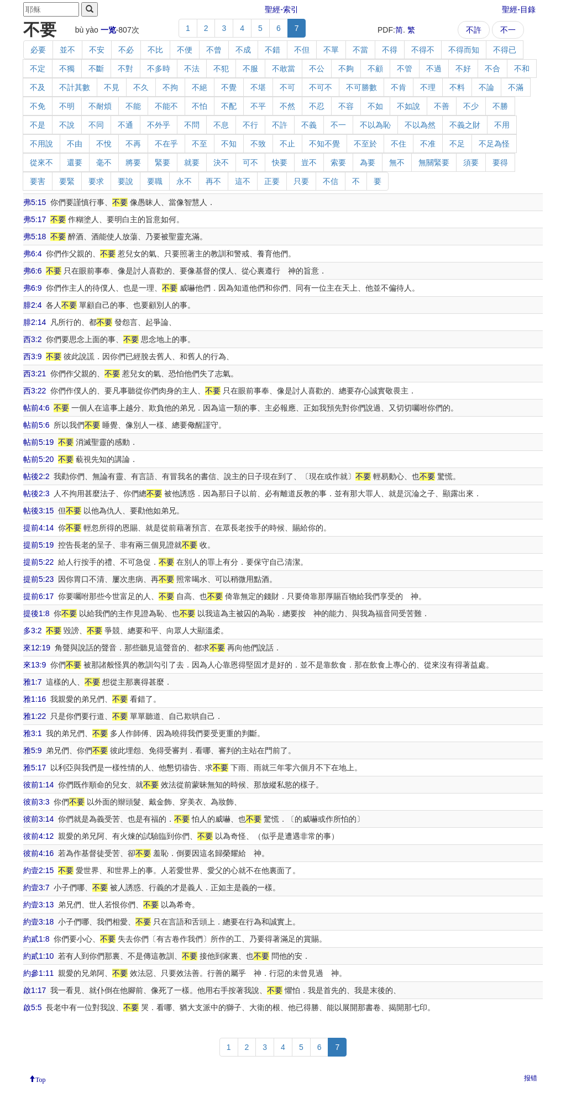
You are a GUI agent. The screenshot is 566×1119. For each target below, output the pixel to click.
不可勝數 (361, 87)
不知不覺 (324, 143)
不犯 (221, 68)
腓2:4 (32, 305)
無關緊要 (433, 162)
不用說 (41, 143)
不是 (37, 124)
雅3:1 (32, 733)
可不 (250, 162)
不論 (486, 87)
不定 (37, 68)
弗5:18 (34, 236)
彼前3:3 (36, 801)
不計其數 (74, 87)
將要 (133, 162)
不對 (125, 68)
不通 (125, 124)
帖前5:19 (38, 442)
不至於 (365, 143)
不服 (250, 68)
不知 (229, 143)
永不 (184, 181)
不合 (492, 68)
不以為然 (420, 124)
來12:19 (36, 647)
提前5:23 (38, 579)
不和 (522, 68)
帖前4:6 (36, 407)
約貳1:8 (36, 938)
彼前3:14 (38, 819)
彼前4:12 (38, 836)
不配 (229, 106)
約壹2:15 (38, 870)
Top (40, 1079)
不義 (309, 124)
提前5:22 (38, 562)
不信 (330, 181)
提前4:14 (38, 527)
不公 (316, 68)
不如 (375, 106)
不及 (37, 87)
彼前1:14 (38, 784)
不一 (508, 29)
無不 (397, 162)
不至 (199, 143)
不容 (346, 106)
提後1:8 (36, 613)
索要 (338, 162)
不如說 (408, 106)
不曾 (214, 49)
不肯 (398, 87)
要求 (96, 181)
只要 (301, 181)
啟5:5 (32, 1007)
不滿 (515, 87)
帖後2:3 (36, 493)
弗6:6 (32, 270)
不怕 (199, 106)
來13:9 (34, 664)
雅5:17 (34, 767)
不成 (243, 49)
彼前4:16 (38, 853)
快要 (279, 162)
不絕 (199, 87)
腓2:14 (34, 322)
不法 (192, 68)
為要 (367, 162)
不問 (192, 124)
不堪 (258, 87)
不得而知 (463, 49)
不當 (360, 49)
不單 (331, 49)
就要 (192, 162)
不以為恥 (375, 124)
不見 (111, 87)
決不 (221, 162)
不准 (428, 143)
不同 (96, 124)
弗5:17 (34, 219)
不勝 (500, 106)
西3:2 (32, 339)
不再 (133, 143)
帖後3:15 (38, 510)
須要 (471, 162)
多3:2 (32, 630)
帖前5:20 (38, 459)
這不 (242, 181)
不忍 (316, 106)
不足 (457, 143)
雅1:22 (34, 716)
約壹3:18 (38, 921)
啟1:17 (34, 990)
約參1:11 (38, 973)
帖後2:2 (36, 476)
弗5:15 (34, 202)
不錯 (272, 49)
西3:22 (34, 390)
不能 (133, 106)
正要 (272, 181)
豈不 (309, 162)
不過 (434, 68)
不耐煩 (100, 106)
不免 (37, 106)
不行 (250, 124)
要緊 (67, 181)
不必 (126, 49)
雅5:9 (32, 750)
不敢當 (283, 68)
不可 (287, 87)
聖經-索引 (281, 9)
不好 (463, 68)
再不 (213, 181)
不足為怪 (494, 143)
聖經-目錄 (519, 9)
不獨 (67, 68)
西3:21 (34, 373)
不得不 (422, 49)
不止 (287, 143)
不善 (441, 106)
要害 (37, 181)
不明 (67, 106)
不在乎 (166, 143)
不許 (473, 29)
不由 (74, 143)
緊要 (162, 162)
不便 (184, 49)
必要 (38, 49)
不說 (67, 124)
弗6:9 (32, 287)
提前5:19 (38, 544)
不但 (302, 49)
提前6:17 (38, 596)
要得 (500, 162)
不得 (389, 49)
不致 (258, 143)
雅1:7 (32, 681)
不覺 (229, 87)
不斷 (96, 68)
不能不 (166, 106)
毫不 (104, 162)
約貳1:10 (38, 956)
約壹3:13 (38, 904)
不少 (471, 106)
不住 (398, 143)
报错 (530, 1078)
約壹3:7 (36, 887)
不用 (502, 124)
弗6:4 (32, 253)
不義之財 (464, 124)
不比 (155, 49)
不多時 (158, 68)
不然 (287, 106)
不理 (428, 87)
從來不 (41, 162)
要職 (155, 181)
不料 (457, 87)
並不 (67, 49)
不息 (221, 124)
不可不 (320, 87)
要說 (125, 181)
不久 (141, 87)
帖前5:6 (36, 425)
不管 (404, 68)
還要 (74, 162)
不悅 (104, 143)
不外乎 (158, 124)
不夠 (346, 68)
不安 (96, 49)
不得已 (504, 49)
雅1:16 (34, 699)
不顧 (375, 68)
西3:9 (32, 356)
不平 (258, 106)
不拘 (170, 87)
